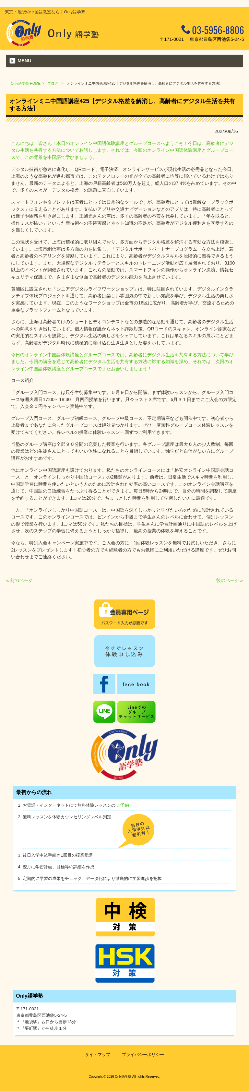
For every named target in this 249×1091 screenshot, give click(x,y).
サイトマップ (97, 1054)
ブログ (52, 83)
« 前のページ (19, 580)
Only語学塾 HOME (26, 83)
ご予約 (122, 805)
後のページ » (229, 580)
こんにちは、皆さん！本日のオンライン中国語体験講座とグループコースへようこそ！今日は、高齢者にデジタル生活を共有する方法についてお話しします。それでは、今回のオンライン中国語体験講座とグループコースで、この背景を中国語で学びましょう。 (122, 150)
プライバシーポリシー (143, 1054)
